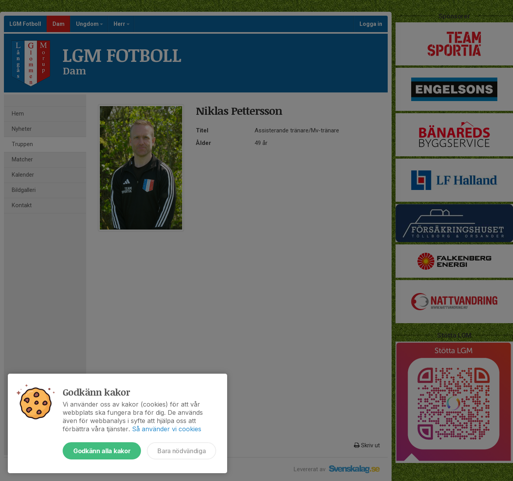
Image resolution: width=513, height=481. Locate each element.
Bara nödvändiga (181, 451)
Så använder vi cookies (166, 429)
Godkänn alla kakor (101, 451)
